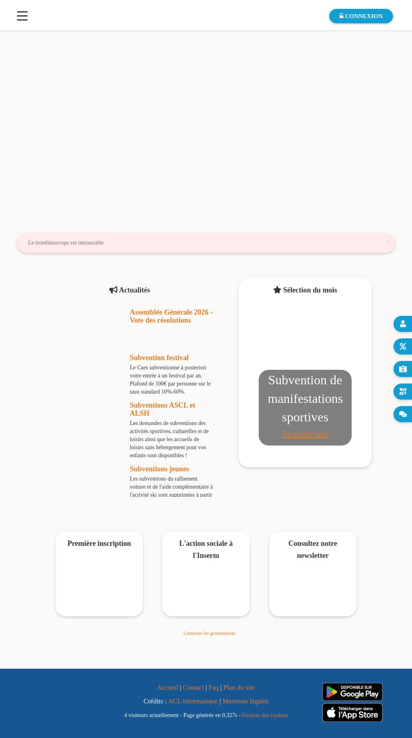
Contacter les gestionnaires (209, 633)
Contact (193, 687)
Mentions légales (245, 701)
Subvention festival (159, 358)
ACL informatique (193, 701)
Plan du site (239, 687)
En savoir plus (305, 434)
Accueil (167, 687)
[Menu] (22, 16)
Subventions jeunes (159, 469)
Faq (213, 687)
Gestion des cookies (265, 715)
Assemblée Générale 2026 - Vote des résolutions (171, 316)
